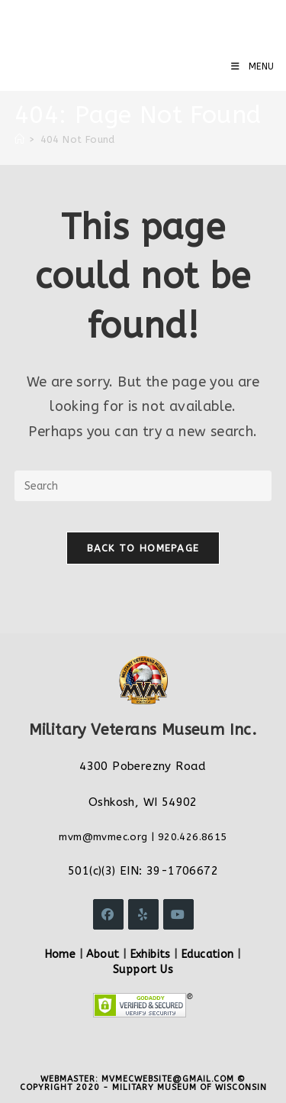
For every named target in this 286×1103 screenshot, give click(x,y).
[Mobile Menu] (253, 66)
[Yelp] (143, 914)
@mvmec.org (115, 837)
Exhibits (150, 954)
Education (208, 954)
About (102, 954)
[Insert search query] (143, 486)
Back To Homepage (143, 548)
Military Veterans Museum (125, 23)
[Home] (19, 139)
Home (60, 954)
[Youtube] (178, 914)
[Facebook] (108, 914)
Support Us (143, 969)
